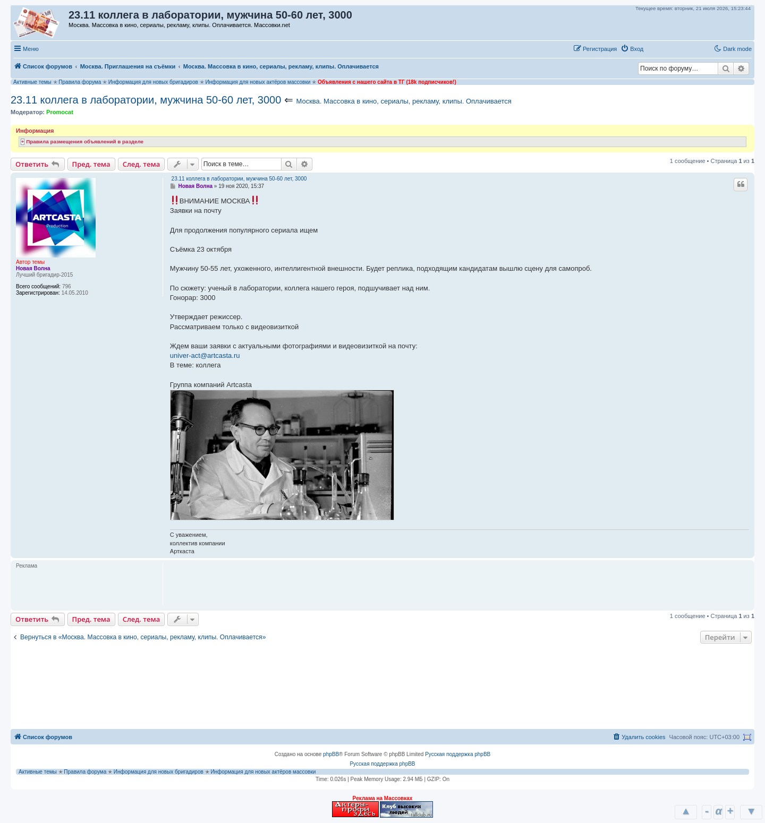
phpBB (331, 754)
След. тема (141, 164)
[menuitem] (631, 48)
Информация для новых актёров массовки (257, 82)
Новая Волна (33, 268)
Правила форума (79, 82)
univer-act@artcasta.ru (205, 355)
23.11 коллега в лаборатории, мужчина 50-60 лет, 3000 (146, 100)
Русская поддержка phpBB (457, 754)
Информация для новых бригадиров (153, 82)
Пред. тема (91, 164)
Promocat (59, 112)
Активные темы (32, 82)
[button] (658, 48)
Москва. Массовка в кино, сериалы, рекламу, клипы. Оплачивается (403, 101)
